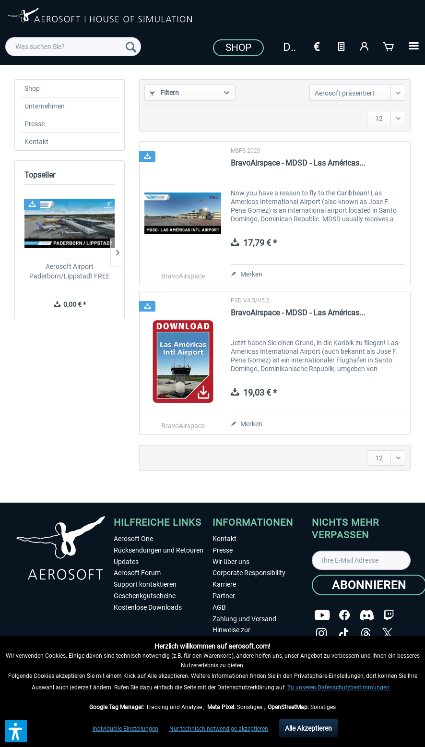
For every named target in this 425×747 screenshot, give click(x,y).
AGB (219, 607)
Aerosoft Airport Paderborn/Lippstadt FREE (69, 271)
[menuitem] (73, 46)
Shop (238, 47)
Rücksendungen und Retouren (158, 550)
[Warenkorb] (389, 45)
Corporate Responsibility (248, 573)
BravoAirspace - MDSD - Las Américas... (298, 163)
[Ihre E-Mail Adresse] (361, 560)
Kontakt (36, 141)
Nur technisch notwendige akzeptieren (218, 728)
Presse (34, 124)
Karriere (224, 584)
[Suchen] (131, 46)
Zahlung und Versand (244, 619)
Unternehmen (44, 106)
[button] (16, 731)
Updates (126, 562)
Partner (223, 596)
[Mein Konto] (365, 45)
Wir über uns (230, 562)
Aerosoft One (133, 538)
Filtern (164, 92)
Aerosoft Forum (137, 573)
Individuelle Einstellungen (125, 728)
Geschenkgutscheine (145, 596)
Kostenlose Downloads (148, 607)
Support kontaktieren (145, 584)
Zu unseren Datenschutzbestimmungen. (339, 687)
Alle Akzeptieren (308, 728)
